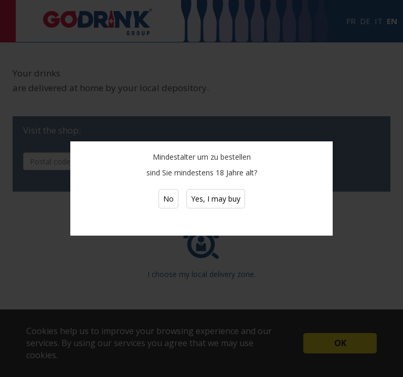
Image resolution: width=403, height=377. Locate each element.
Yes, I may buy (215, 199)
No (168, 199)
